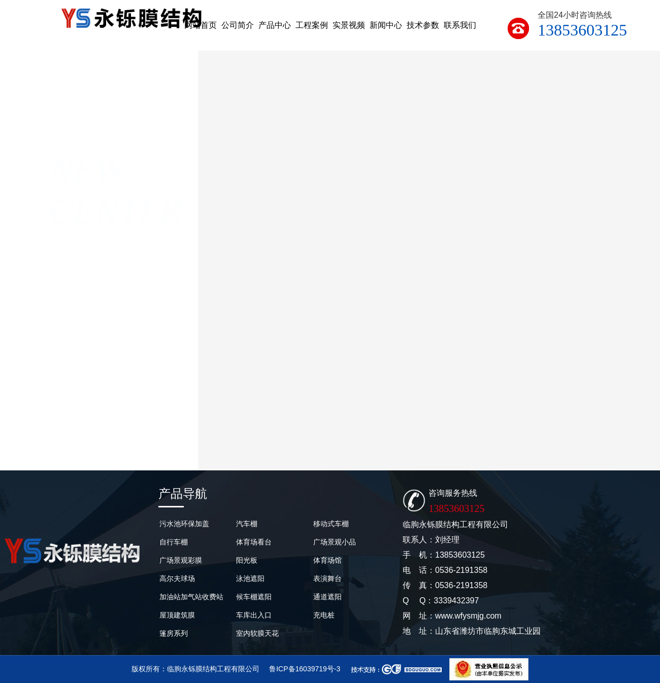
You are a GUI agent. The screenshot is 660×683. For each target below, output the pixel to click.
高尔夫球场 (177, 578)
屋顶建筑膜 (177, 615)
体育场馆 (327, 560)
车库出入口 (254, 615)
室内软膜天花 (257, 633)
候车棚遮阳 (254, 597)
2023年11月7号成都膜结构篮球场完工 (429, 446)
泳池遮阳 (250, 578)
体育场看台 (254, 542)
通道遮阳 (327, 597)
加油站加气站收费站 (191, 597)
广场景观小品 (334, 542)
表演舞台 (327, 578)
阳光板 (246, 560)
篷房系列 (173, 633)
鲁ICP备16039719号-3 (304, 669)
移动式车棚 (331, 524)
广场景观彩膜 (180, 560)
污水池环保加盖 (184, 524)
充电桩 (324, 615)
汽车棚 (246, 524)
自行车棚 (173, 542)
